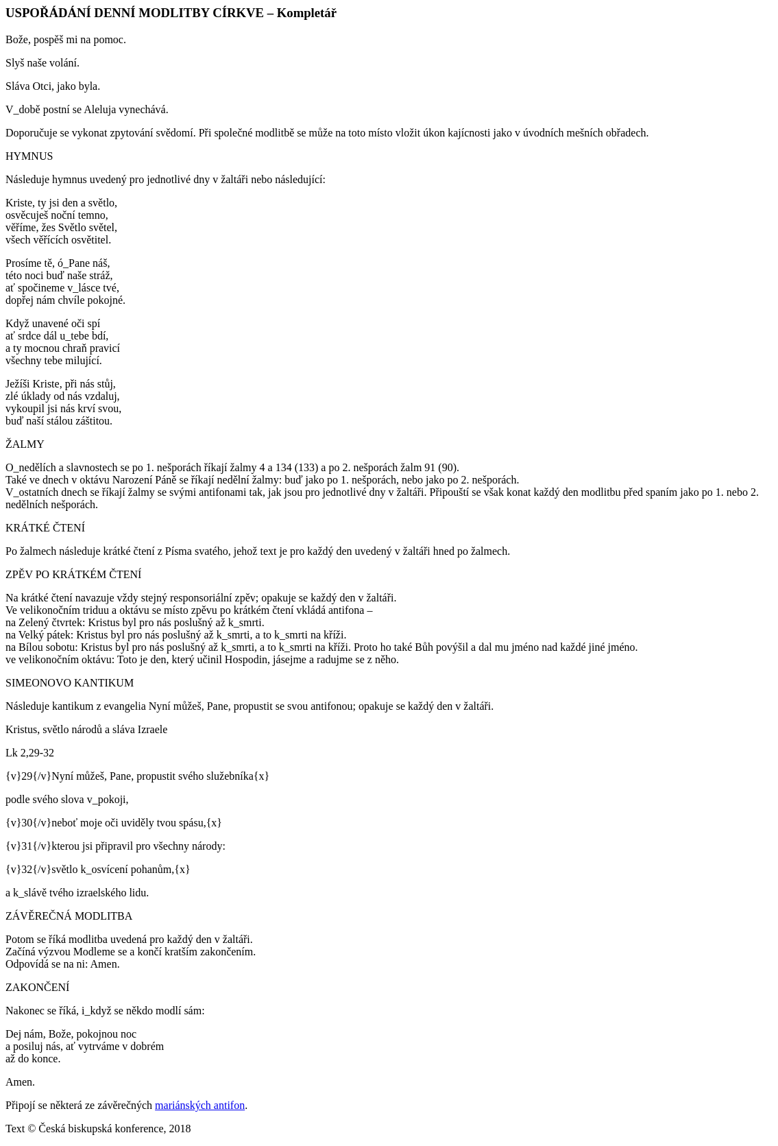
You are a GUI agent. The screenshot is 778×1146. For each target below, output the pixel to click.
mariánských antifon (200, 1105)
